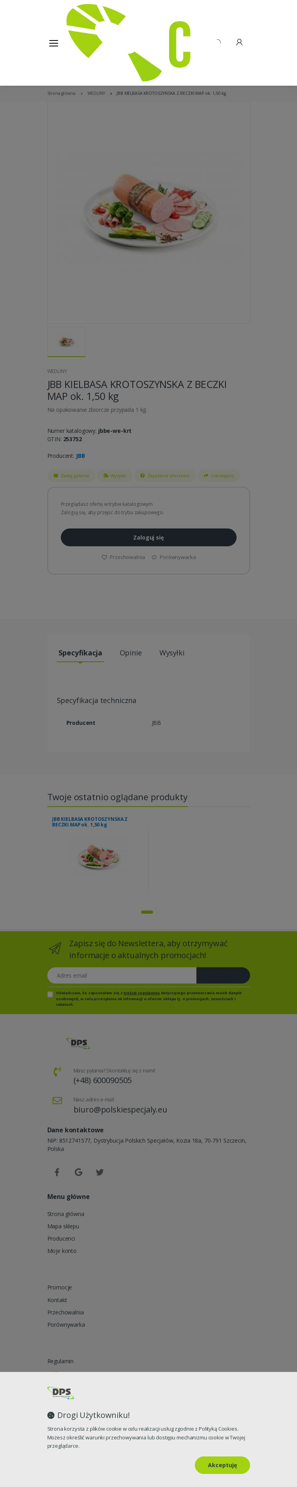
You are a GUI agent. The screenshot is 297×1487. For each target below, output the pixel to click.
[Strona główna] (86, 42)
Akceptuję (222, 1465)
